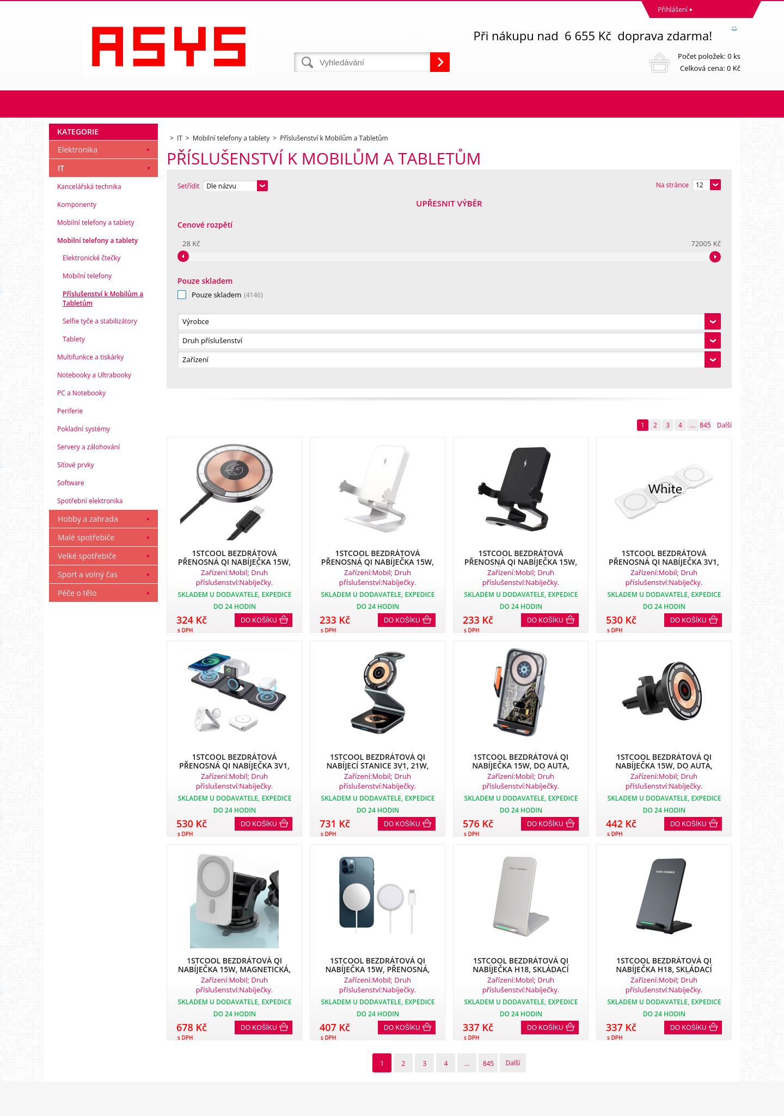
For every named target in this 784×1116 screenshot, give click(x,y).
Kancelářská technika (89, 372)
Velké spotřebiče (87, 742)
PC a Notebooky (81, 579)
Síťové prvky (75, 651)
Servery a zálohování (88, 633)
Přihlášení (673, 9)
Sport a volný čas (88, 760)
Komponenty (76, 390)
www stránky (675, 1104)
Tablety (74, 525)
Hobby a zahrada (88, 705)
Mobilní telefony (87, 462)
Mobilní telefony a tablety (95, 408)
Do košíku (259, 434)
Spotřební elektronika (89, 687)
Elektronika (77, 336)
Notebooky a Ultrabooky (94, 561)
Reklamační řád (75, 1028)
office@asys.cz (416, 1062)
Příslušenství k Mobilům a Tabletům (103, 484)
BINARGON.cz (719, 1104)
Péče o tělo (77, 779)
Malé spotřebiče (86, 723)
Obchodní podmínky (83, 1014)
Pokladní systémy (83, 615)
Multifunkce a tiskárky (90, 543)
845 (705, 238)
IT (61, 354)
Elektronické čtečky (91, 444)
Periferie (70, 597)
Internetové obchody (616, 1104)
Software (70, 669)
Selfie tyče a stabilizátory (100, 507)
